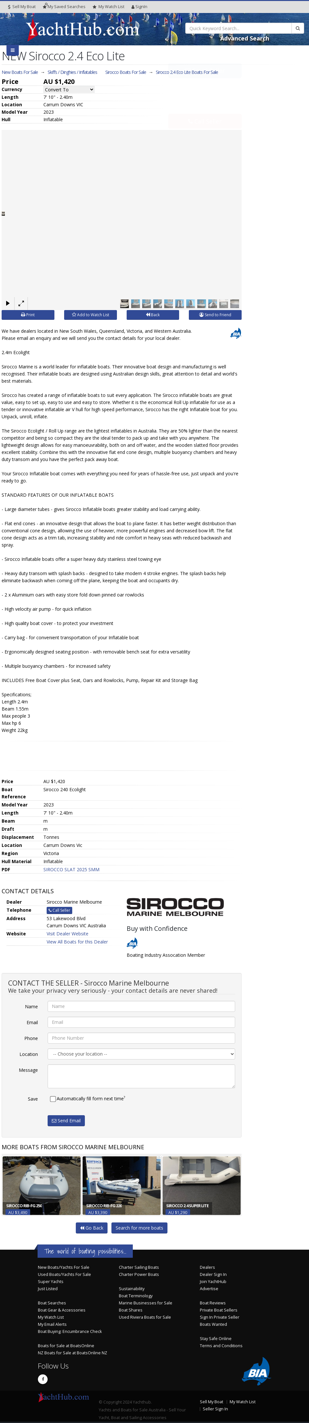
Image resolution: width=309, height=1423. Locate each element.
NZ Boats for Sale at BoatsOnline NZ (72, 1352)
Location (28, 1054)
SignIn (139, 6)
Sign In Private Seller (219, 1317)
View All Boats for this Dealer (77, 942)
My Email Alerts (52, 1324)
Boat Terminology (136, 1295)
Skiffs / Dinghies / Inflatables (72, 72)
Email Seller (205, 85)
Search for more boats (139, 1227)
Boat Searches (52, 1302)
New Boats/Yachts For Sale (63, 1267)
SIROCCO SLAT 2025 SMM (71, 869)
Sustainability (131, 1288)
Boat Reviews (213, 1302)
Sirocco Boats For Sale (125, 72)
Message (28, 1070)
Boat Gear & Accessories (62, 1310)
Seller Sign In (215, 1408)
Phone (31, 1038)
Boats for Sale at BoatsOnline (66, 1345)
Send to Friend (215, 315)
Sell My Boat (22, 6)
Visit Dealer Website (67, 934)
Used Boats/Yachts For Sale (64, 1274)
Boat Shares (131, 1310)
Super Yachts (50, 1281)
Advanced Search (244, 38)
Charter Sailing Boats (139, 1267)
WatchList (108, 7)
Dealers (207, 1267)
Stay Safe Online (216, 1338)
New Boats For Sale (20, 72)
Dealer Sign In (213, 1274)
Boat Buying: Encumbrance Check (70, 1331)
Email (32, 1022)
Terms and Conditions (221, 1345)
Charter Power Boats (139, 1274)
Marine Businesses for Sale (145, 1302)
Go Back (91, 1227)
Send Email (66, 1120)
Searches (64, 6)
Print (28, 315)
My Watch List (51, 1317)
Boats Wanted (213, 1324)
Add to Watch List (90, 315)
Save (33, 1098)
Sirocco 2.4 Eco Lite (187, 72)
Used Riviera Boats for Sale (145, 1317)
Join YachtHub (213, 1281)
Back (153, 315)
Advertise (209, 1288)
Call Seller (205, 106)
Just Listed (48, 1288)
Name (31, 1006)
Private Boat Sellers (218, 1310)
